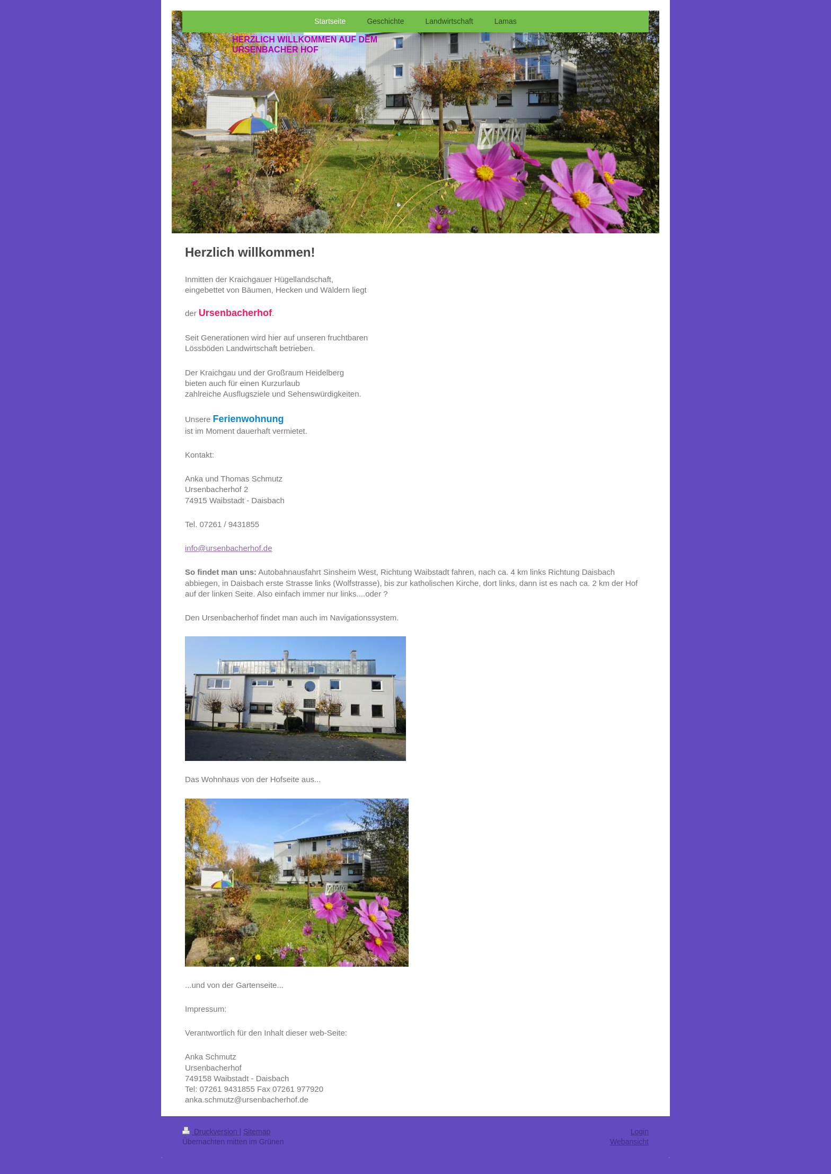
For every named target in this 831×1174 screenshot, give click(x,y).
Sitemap (256, 1131)
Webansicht (629, 1141)
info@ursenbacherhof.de (228, 548)
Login (640, 1131)
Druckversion (210, 1131)
